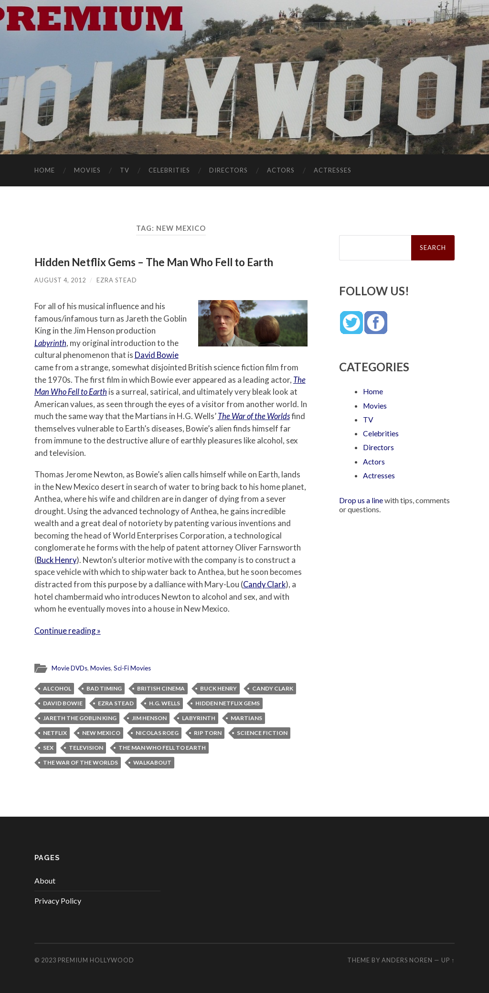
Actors (281, 170)
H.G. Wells (164, 702)
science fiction (262, 731)
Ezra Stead (116, 280)
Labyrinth (50, 343)
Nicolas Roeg (157, 731)
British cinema (161, 687)
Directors (228, 170)
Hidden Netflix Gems (227, 702)
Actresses (332, 170)
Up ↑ (448, 959)
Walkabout (152, 761)
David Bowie (157, 355)
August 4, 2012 (60, 280)
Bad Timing (104, 687)
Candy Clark (265, 584)
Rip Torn (208, 731)
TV (124, 170)
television (86, 746)
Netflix (55, 731)
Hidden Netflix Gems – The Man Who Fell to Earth (155, 262)
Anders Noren (407, 959)
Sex (48, 746)
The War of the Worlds (255, 416)
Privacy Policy (57, 899)
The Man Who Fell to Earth (162, 746)
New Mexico (101, 731)
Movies (87, 170)
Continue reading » (68, 630)
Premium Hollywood (96, 959)
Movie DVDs (69, 667)
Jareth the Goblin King (80, 717)
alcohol (57, 687)
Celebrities (169, 170)
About (44, 880)
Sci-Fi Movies (132, 667)
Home (44, 170)
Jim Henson (149, 717)
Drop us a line (361, 499)
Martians (246, 717)
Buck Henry (57, 559)
